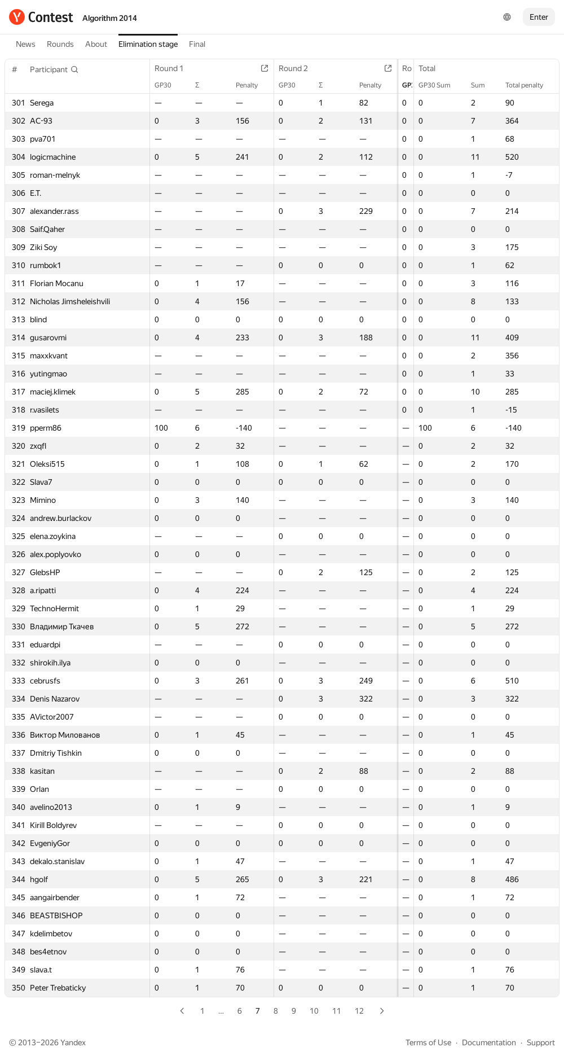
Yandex (73, 1042)
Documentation (489, 1042)
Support (541, 1042)
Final (197, 44)
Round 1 (175, 68)
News (26, 44)
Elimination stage (148, 44)
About (96, 44)
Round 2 (289, 68)
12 (359, 1010)
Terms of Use (428, 1042)
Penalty (242, 85)
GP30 (169, 85)
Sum (483, 85)
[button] (54, 69)
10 (314, 1010)
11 (336, 1010)
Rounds (60, 44)
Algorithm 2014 (109, 18)
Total (432, 68)
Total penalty (529, 85)
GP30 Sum (440, 85)
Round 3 (404, 68)
